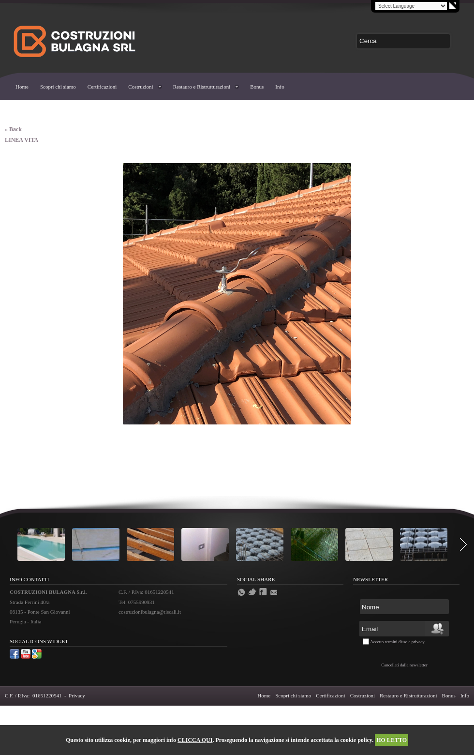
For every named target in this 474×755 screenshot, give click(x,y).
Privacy (77, 695)
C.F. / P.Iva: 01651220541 (33, 695)
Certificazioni (102, 87)
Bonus (257, 87)
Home (22, 87)
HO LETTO (391, 740)
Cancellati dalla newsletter (404, 665)
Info (279, 87)
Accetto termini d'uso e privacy (397, 641)
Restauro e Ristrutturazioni (202, 87)
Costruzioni (140, 87)
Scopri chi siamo (58, 87)
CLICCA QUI (195, 740)
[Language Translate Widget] (411, 6)
